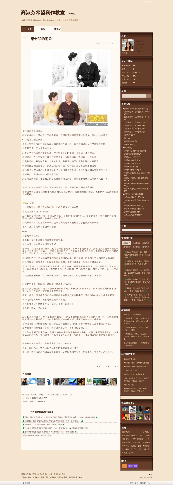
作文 (141, 436)
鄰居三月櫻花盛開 (130, 359)
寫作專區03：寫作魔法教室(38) (136, 122)
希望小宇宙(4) (129, 135)
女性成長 (136, 442)
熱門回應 (136, 247)
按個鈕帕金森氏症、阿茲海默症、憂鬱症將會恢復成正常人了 (136, 390)
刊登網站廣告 (26, 477)
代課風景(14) (129, 148)
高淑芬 (124, 53)
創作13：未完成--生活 (64, 395)
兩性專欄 (146, 442)
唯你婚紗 (146, 432)
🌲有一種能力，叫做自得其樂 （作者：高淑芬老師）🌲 (43, 424)
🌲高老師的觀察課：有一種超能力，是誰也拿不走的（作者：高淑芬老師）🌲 (137, 272)
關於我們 (36, 477)
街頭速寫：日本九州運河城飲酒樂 (136, 363)
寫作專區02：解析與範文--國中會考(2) (137, 118)
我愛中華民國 (129, 385)
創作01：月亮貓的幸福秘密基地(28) (136, 190)
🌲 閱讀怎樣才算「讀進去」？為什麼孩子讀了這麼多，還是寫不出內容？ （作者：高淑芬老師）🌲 (60, 417)
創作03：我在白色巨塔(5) (134, 197)
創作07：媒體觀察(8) (132, 212)
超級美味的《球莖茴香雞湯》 (135, 374)
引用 (108, 366)
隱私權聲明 (73, 477)
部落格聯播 (132, 466)
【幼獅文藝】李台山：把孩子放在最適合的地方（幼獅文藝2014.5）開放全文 (137, 321)
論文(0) (127, 138)
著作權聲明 (62, 477)
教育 (139, 446)
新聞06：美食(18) (131, 167)
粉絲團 (27, 483)
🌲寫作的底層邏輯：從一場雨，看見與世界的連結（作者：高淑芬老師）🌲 (137, 254)
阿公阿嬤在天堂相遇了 (38, 398)
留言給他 (139, 51)
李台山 (131, 453)
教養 (139, 449)
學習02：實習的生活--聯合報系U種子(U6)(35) (136, 179)
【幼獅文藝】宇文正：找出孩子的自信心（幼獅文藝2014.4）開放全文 (137, 336)
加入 (136, 483)
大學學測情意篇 (137, 439)
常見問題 (44, 477)
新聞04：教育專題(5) (132, 160)
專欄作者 (146, 446)
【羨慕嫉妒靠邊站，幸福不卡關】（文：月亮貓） (136, 328)
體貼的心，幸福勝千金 (132, 315)
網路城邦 (143, 483)
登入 (131, 483)
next (128, 218)
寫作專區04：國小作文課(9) (134, 126)
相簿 (43, 29)
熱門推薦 (145, 247)
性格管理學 (126, 442)
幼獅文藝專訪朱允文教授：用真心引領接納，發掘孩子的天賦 (136, 379)
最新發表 (126, 243)
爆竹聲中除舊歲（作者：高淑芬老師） (37, 435)
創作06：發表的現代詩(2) (134, 209)
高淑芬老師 (126, 432)
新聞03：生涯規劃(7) (132, 157)
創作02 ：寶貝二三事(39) (133, 194)
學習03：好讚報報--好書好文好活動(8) (137, 184)
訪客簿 (57, 29)
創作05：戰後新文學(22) (133, 206)
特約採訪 (125, 449)
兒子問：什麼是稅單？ (38, 401)
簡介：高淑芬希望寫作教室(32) (136, 109)
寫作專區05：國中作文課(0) (134, 129)
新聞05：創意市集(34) (132, 163)
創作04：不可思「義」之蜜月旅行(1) (137, 201)
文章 (29, 29)
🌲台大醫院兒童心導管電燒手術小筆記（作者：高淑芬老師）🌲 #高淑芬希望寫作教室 (55, 428)
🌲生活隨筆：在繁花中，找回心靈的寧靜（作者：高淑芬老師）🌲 (136, 263)
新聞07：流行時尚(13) (132, 170)
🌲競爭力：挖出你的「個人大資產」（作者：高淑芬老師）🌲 (136, 289)
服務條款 (53, 477)
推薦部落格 (140, 44)
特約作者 (125, 446)
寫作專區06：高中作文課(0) (134, 132)
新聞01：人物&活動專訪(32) (135, 151)
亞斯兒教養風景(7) (131, 141)
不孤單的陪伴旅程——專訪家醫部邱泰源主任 (136, 344)
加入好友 (139, 41)
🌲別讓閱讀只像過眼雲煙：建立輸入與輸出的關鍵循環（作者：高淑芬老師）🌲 (52, 421)
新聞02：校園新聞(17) (132, 154)
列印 (117, 366)
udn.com (150, 477)
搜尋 (148, 96)
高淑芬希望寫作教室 (43, 12)
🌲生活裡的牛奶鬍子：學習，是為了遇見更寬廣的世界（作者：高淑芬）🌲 (137, 281)
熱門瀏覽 (126, 247)
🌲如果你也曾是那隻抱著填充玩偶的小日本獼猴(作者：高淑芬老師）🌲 (49, 432)
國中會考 (125, 439)
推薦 (99, 366)
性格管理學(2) (129, 144)
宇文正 (133, 449)
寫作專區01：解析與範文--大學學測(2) (137, 113)
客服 (80, 477)
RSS (124, 466)
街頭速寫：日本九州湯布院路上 (136, 367)
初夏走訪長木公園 (130, 371)
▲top (150, 474)
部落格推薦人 (128, 403)
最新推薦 (145, 243)
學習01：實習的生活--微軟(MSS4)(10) (137, 174)
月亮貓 (133, 446)
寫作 (148, 436)
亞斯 (148, 439)
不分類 (33, 395)
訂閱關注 (139, 48)
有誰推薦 (26, 374)
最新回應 (136, 243)
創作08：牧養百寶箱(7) (133, 215)
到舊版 (71, 14)
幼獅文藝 (146, 449)
